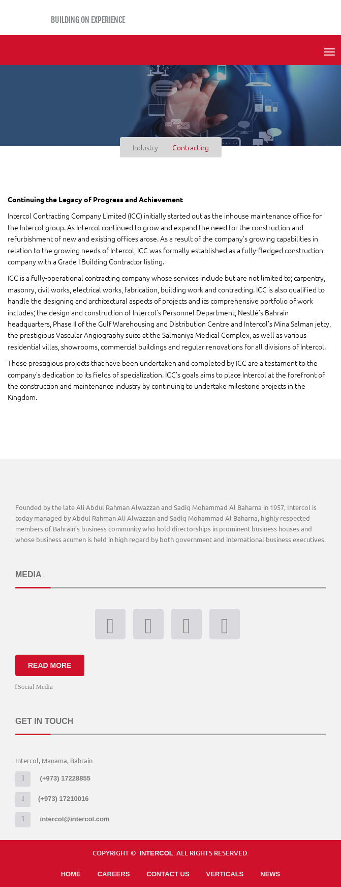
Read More (50, 665)
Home (71, 874)
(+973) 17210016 (51, 798)
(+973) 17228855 (52, 778)
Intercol (156, 853)
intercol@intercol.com (62, 819)
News (270, 874)
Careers (114, 874)
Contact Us (167, 874)
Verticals (225, 874)
